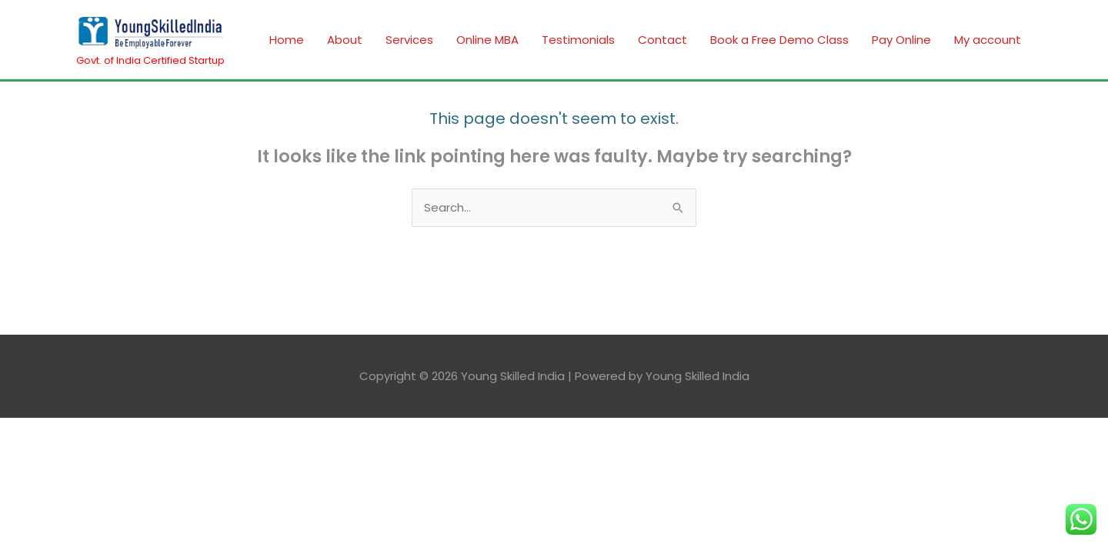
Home (286, 40)
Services (409, 40)
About (344, 40)
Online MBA (487, 40)
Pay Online (901, 40)
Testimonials (578, 40)
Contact (662, 40)
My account (987, 40)
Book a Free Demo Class (779, 40)
